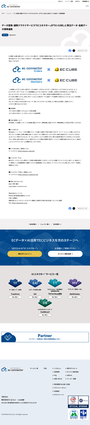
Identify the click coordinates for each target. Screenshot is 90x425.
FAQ (55, 376)
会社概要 (21, 400)
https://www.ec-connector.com (28, 174)
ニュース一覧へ (45, 224)
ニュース (9, 13)
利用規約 (57, 392)
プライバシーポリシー (60, 388)
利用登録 (85, 1)
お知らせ (60, 1)
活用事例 (57, 372)
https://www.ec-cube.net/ (26, 151)
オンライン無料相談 (64, 254)
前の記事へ (33, 224)
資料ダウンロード (24, 254)
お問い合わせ (58, 379)
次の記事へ (57, 224)
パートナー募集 (69, 1)
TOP (3, 13)
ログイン (77, 1)
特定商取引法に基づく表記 (62, 385)
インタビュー (57, 369)
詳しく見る (15, 297)
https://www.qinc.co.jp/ (19, 203)
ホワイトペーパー (59, 395)
